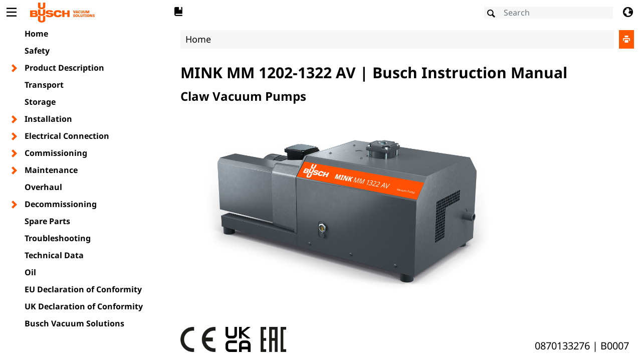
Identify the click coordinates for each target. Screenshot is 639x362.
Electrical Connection (67, 135)
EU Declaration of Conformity (83, 289)
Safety (37, 50)
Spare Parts (47, 221)
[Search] (548, 13)
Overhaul (43, 187)
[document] (407, 192)
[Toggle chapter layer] (15, 68)
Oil (30, 272)
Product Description (64, 67)
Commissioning (56, 152)
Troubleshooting (58, 238)
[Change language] (627, 13)
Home (36, 33)
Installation (48, 118)
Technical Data (54, 255)
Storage (40, 101)
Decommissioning (61, 204)
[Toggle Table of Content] (11, 13)
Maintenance (51, 169)
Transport (44, 84)
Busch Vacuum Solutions (74, 323)
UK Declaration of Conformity (84, 306)
